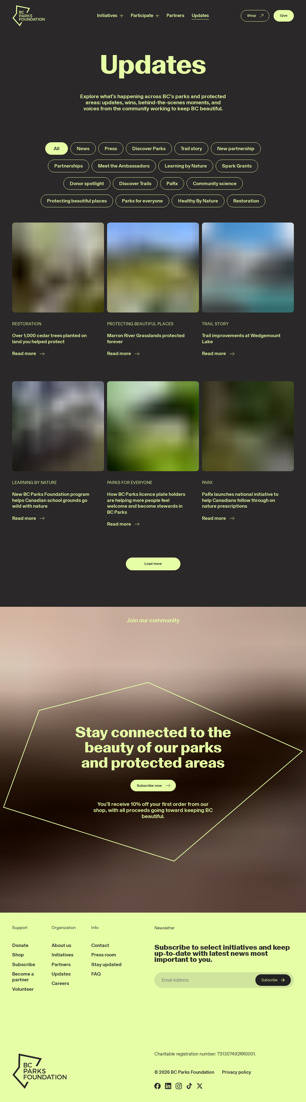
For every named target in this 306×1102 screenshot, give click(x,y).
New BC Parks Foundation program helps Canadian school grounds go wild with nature (50, 500)
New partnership (235, 148)
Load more (153, 563)
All (56, 148)
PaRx (172, 183)
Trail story (191, 148)
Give (284, 15)
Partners (175, 15)
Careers (60, 983)
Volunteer (23, 989)
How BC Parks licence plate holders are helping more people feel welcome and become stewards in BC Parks (146, 503)
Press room (103, 955)
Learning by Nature (186, 166)
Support (20, 927)
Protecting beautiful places (77, 201)
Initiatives (107, 15)
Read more (28, 354)
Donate (20, 945)
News (83, 148)
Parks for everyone (142, 201)
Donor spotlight (87, 183)
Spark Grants (237, 166)
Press (111, 148)
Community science (215, 183)
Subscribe (23, 964)
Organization (64, 927)
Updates (200, 15)
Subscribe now (154, 785)
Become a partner (23, 977)
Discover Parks (149, 148)
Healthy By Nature (198, 201)
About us (61, 945)
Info (95, 927)
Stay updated (106, 964)
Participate (142, 15)
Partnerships (68, 166)
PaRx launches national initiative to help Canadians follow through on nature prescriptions (240, 500)
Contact (100, 945)
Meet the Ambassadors (124, 166)
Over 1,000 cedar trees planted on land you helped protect (49, 338)
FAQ (96, 974)
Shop (255, 16)
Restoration (246, 201)
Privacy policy (236, 1072)
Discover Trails (135, 183)
